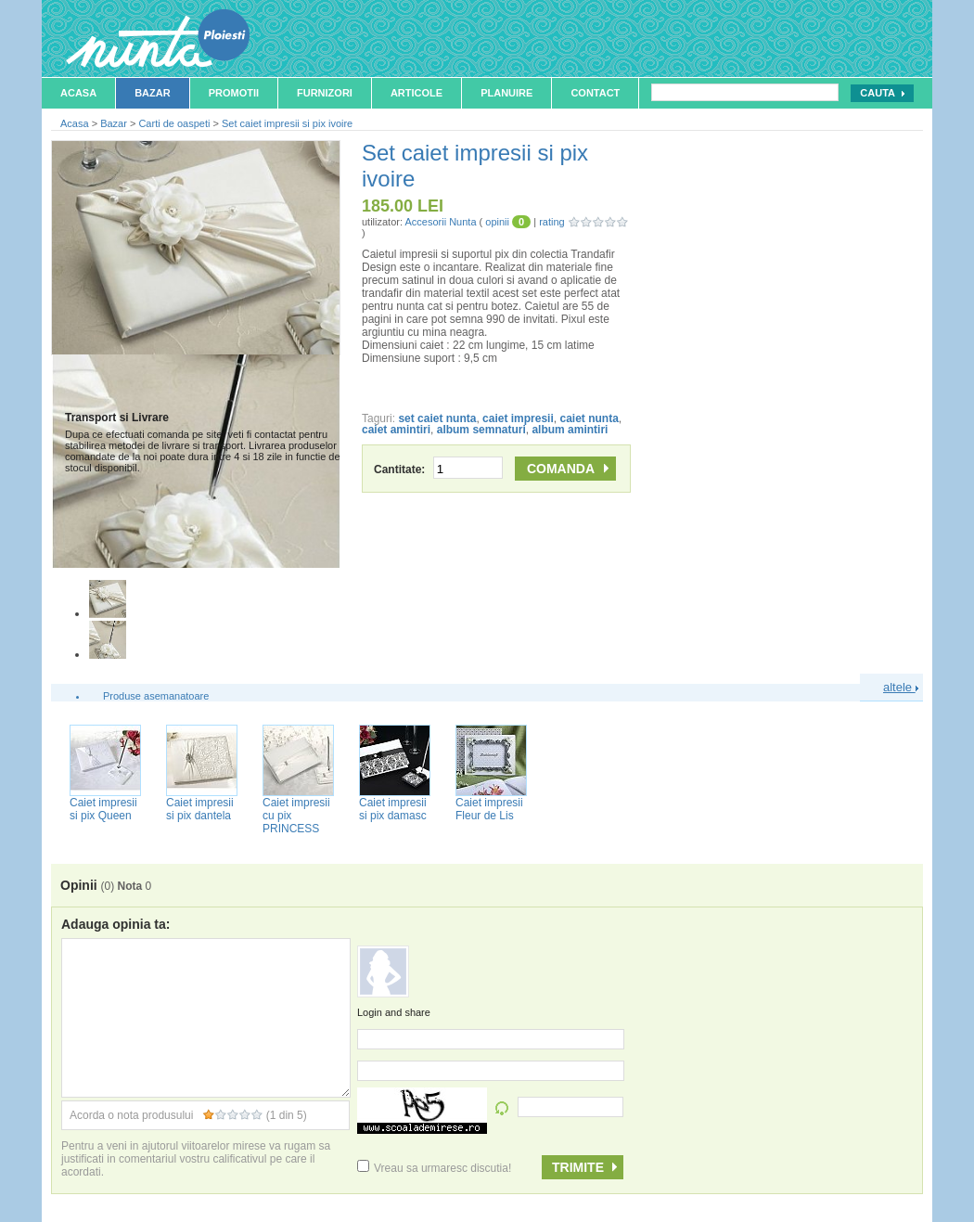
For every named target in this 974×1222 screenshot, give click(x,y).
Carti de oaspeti (174, 123)
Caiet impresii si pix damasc (393, 809)
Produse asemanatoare (156, 695)
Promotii (234, 92)
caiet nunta (588, 418)
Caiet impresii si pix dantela (200, 809)
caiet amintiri (396, 429)
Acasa (78, 92)
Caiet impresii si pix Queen (103, 809)
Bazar (153, 92)
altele (900, 687)
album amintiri (570, 429)
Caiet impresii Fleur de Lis (489, 809)
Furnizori (324, 92)
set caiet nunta (437, 418)
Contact (595, 92)
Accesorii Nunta (440, 221)
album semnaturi (481, 429)
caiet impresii (518, 418)
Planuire (506, 92)
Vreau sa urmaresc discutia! (434, 1168)
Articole (416, 92)
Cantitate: (438, 469)
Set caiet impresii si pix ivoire (287, 123)
